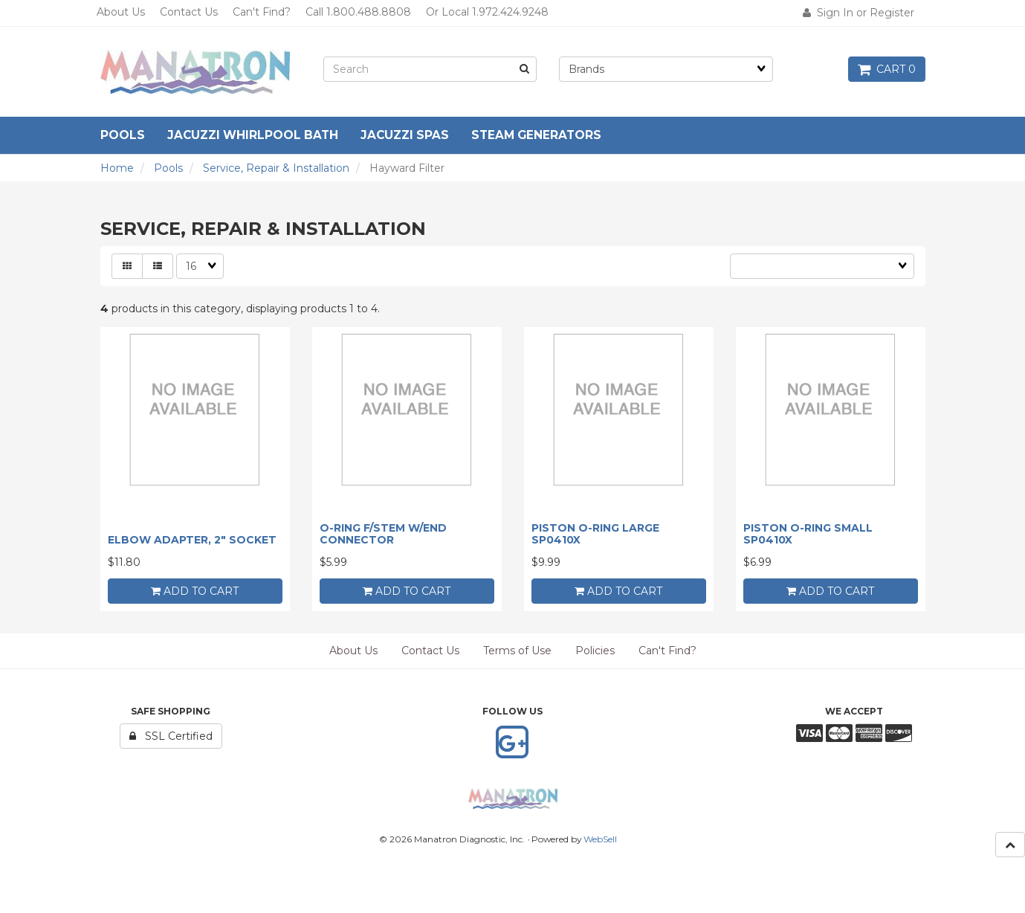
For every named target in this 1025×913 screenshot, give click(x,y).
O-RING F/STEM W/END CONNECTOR (383, 533)
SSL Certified (171, 736)
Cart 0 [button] (887, 69)
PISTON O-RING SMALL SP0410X (808, 533)
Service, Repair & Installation (276, 168)
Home (117, 168)
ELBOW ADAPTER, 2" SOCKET (192, 539)
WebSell (600, 839)
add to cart (195, 591)
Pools (168, 168)
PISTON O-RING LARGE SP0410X (595, 533)
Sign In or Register (858, 12)
